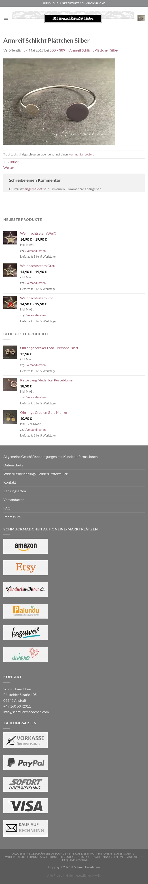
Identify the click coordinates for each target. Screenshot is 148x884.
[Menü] (6, 18)
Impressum (12, 517)
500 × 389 (57, 50)
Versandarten (13, 499)
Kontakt (9, 482)
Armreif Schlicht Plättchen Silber (94, 50)
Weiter (10, 167)
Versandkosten (36, 251)
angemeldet (33, 189)
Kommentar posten (80, 154)
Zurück (11, 161)
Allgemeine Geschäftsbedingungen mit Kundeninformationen (50, 456)
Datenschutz (13, 465)
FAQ (7, 508)
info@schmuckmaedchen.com (26, 712)
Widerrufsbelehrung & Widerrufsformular (35, 474)
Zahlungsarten (14, 491)
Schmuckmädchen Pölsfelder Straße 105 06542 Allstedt (20, 694)
